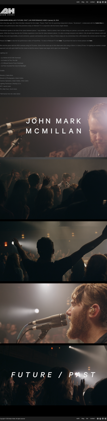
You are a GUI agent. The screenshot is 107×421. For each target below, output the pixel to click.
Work (78, 2)
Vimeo (98, 2)
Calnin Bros (98, 23)
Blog (83, 2)
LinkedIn (105, 2)
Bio (87, 2)
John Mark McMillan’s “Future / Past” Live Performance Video (23, 20)
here (9, 41)
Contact (92, 2)
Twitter (100, 2)
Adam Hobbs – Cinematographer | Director (7, 12)
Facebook (103, 2)
